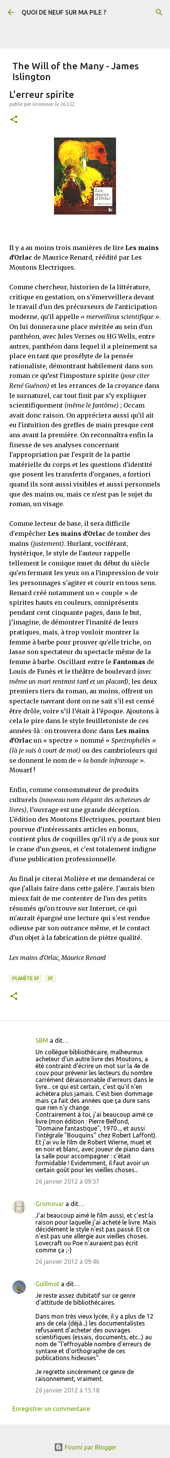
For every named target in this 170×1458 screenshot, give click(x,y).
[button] (14, 120)
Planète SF (25, 978)
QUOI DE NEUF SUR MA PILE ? (64, 12)
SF (50, 978)
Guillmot (47, 1283)
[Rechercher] (159, 12)
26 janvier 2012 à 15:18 (67, 1390)
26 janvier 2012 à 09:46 (67, 1261)
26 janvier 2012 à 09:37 (67, 1181)
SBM (41, 1040)
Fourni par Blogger (85, 1447)
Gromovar (49, 1203)
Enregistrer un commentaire (51, 1408)
